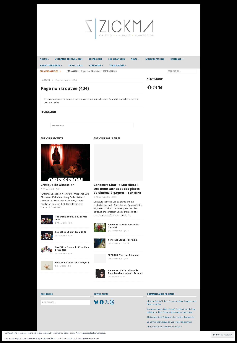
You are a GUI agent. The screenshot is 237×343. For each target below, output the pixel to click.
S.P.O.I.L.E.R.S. (75, 65)
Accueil (44, 58)
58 (127, 258)
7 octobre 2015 (116, 243)
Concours (95, 65)
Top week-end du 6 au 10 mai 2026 (71, 218)
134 (128, 243)
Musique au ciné (154, 58)
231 (128, 231)
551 (116, 197)
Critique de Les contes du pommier (179, 317)
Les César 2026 (116, 58)
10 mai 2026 (62, 235)
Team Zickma (116, 65)
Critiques (175, 58)
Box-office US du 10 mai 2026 (70, 231)
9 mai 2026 (61, 266)
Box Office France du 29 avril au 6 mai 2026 (72, 248)
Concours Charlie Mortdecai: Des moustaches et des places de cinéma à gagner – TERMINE (117, 189)
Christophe (152, 317)
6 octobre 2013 (116, 258)
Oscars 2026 (95, 58)
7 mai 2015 (114, 276)
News (134, 58)
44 (124, 276)
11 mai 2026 (48, 189)
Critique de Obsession (58, 185)
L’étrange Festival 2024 (68, 58)
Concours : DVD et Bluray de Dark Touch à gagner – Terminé (125, 271)
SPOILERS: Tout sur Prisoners (123, 255)
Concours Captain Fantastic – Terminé (124, 226)
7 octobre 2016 (116, 231)
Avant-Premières (50, 65)
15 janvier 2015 (103, 197)
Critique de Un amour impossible (178, 312)
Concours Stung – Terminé (122, 239)
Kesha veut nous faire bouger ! (72, 262)
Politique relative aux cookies (86, 338)
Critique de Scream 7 (172, 326)
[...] (129, 215)
